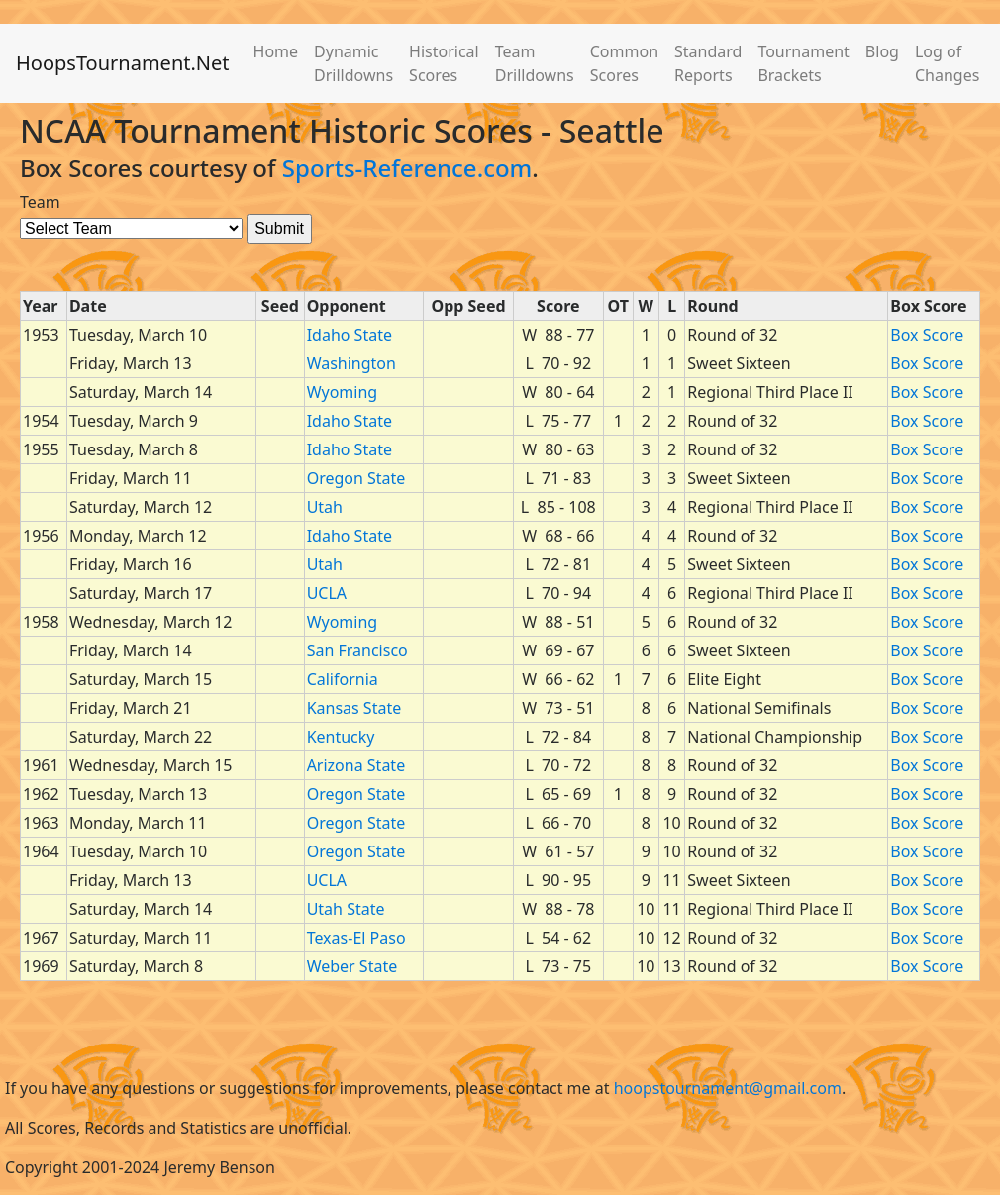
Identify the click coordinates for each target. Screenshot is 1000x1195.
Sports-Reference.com (407, 167)
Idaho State (349, 335)
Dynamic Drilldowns (353, 63)
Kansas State (354, 708)
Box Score (926, 335)
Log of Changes (947, 63)
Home (276, 51)
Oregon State (356, 478)
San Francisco (357, 650)
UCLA (327, 593)
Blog (882, 51)
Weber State (352, 966)
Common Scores (624, 63)
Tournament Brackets (803, 63)
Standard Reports (708, 63)
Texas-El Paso (356, 937)
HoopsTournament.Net (123, 63)
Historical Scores (444, 63)
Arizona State (356, 765)
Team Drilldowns (534, 63)
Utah (325, 507)
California (342, 679)
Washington (351, 363)
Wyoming (342, 392)
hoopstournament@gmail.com (728, 1088)
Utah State (346, 909)
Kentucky (341, 736)
